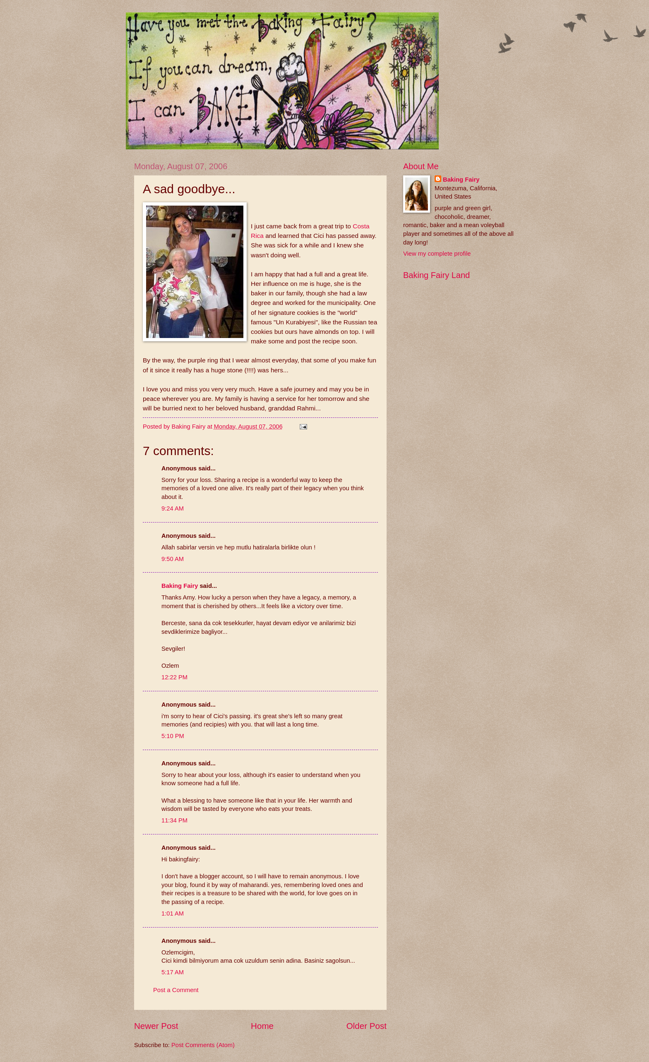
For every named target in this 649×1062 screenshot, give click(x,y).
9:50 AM (172, 559)
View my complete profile (437, 253)
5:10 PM (172, 736)
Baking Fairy (179, 586)
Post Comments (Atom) (203, 1045)
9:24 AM (172, 508)
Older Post (366, 1026)
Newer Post (156, 1026)
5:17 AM (172, 972)
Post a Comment (176, 990)
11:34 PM (174, 820)
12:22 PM (174, 677)
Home (262, 1026)
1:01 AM (172, 913)
